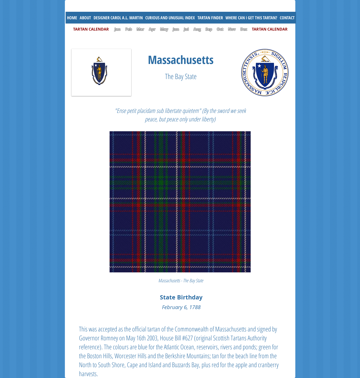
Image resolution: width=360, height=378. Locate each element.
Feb (128, 29)
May (164, 29)
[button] (170, 18)
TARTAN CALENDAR (93, 29)
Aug (197, 29)
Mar (140, 29)
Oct (220, 29)
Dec (243, 29)
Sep (209, 29)
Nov (232, 29)
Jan (118, 29)
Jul (187, 29)
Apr (152, 29)
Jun (176, 29)
